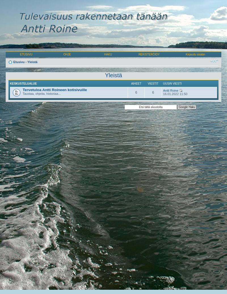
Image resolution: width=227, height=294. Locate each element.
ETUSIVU (26, 54)
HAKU (108, 54)
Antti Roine (170, 90)
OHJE (67, 54)
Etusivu (19, 62)
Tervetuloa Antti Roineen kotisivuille (55, 90)
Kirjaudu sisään (195, 54)
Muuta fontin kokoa (214, 60)
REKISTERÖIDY (148, 54)
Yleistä (32, 62)
